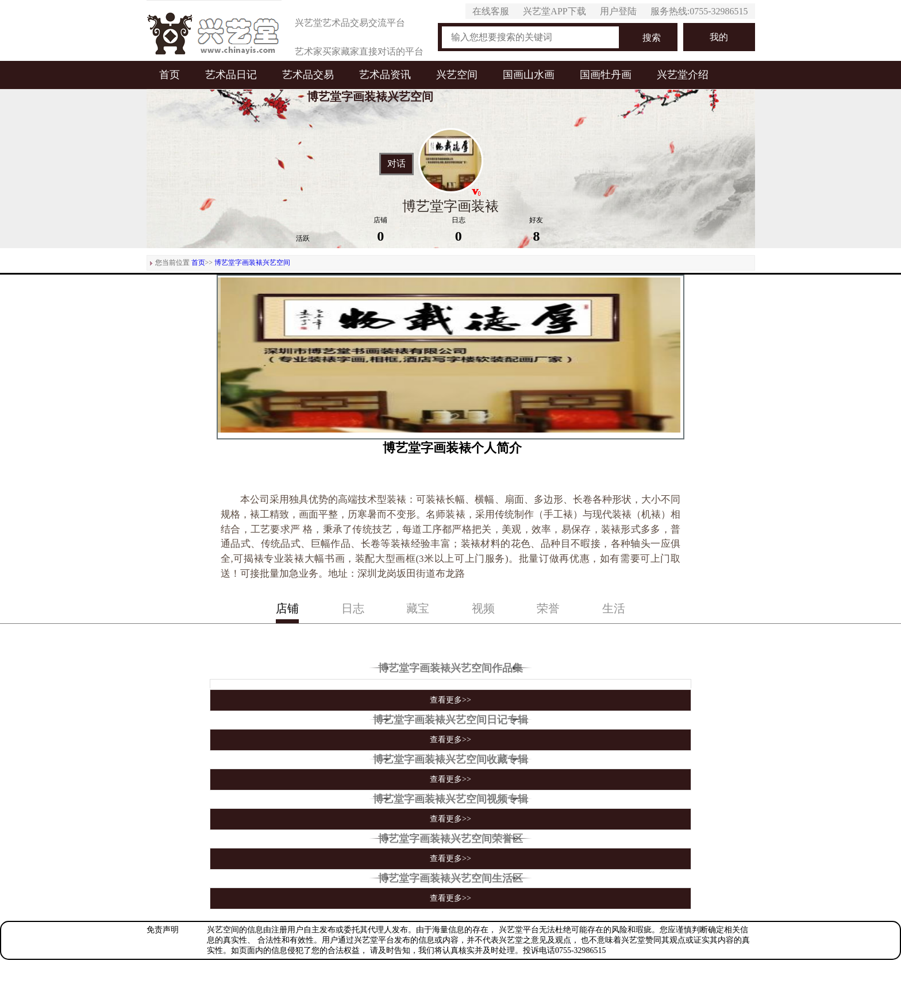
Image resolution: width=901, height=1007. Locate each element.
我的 (719, 37)
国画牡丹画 (606, 74)
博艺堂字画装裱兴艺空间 (252, 262)
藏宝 (417, 608)
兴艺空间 (457, 74)
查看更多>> (450, 700)
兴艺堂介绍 (683, 74)
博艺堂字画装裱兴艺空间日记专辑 (450, 720)
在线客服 (490, 11)
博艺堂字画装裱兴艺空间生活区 (450, 878)
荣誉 (548, 608)
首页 (169, 74)
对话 (396, 164)
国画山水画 (529, 74)
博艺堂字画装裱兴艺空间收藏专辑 (450, 759)
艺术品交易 (308, 74)
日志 (352, 608)
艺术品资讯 (385, 74)
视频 (483, 608)
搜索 (651, 38)
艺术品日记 (231, 74)
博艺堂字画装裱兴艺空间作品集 (450, 668)
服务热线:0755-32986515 (699, 11)
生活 (613, 608)
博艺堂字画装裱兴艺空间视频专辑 (450, 799)
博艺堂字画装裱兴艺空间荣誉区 (450, 838)
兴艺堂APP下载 (554, 11)
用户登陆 (618, 11)
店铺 (287, 608)
